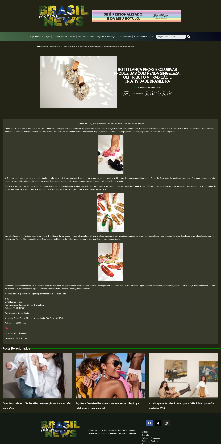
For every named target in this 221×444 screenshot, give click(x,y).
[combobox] (171, 37)
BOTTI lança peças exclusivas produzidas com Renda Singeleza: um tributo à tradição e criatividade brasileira (147, 75)
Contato (145, 435)
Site (6, 328)
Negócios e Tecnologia (106, 36)
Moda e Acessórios (86, 36)
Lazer (72, 36)
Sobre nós (146, 432)
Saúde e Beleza (124, 36)
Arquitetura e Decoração (40, 36)
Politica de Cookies (150, 441)
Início (40, 47)
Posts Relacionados (16, 348)
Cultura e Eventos (60, 36)
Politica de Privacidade (151, 438)
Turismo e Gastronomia (143, 36)
